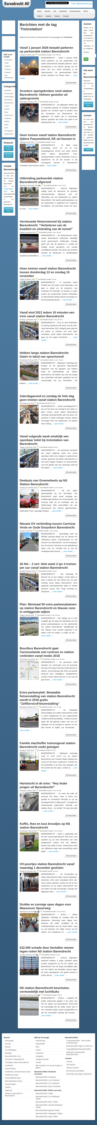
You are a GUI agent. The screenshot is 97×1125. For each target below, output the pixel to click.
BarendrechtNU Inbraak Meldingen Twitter (49, 1106)
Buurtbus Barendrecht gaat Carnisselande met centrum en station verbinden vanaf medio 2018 (47, 652)
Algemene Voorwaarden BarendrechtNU (75, 1053)
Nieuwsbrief (8, 60)
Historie (6, 109)
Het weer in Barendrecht (14, 1059)
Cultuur (6, 106)
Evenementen (75, 11)
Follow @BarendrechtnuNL (81, 4)
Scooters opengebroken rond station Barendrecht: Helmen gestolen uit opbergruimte (46, 94)
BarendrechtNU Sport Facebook (48, 1086)
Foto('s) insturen (72, 1068)
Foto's (85, 11)
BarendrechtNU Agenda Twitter (48, 1110)
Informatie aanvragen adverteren (79, 1074)
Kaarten (48, 16)
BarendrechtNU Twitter (44, 1093)
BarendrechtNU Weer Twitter (47, 1102)
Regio (6, 124)
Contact (66, 16)
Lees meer (71, 82)
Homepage (9, 1041)
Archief (88, 149)
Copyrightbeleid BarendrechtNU (78, 1049)
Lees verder (64, 122)
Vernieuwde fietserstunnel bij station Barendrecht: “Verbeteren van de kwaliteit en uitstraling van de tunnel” (46, 225)
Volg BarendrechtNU (8, 77)
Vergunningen (10, 1084)
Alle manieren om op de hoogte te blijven (49, 1066)
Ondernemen (8, 115)
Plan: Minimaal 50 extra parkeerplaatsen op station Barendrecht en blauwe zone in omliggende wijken (48, 608)
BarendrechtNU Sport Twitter (47, 1117)
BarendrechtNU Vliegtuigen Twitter (49, 1113)
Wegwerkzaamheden (8, 134)
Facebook (7, 69)
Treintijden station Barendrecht (17, 1062)
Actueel (47, 11)
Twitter (6, 63)
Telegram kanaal (42, 1059)
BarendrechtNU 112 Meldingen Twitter (48, 1098)
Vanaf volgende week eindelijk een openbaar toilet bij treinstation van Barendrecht (44, 440)
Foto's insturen (8, 148)
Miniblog (8, 1053)
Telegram (7, 66)
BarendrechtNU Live (13, 1056)
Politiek (6, 121)
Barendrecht (8, 100)
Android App (40, 1041)
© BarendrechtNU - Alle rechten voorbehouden (78, 1042)
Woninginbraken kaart (13, 1081)
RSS (37, 1047)
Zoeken (57, 16)
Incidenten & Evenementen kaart (17, 1072)
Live (54, 11)
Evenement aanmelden (75, 1071)
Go (86, 59)
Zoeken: (87, 52)
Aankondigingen (8, 97)
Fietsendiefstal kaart (13, 1078)
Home (39, 11)
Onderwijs (7, 118)
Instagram (7, 72)
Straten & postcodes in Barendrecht (14, 1094)
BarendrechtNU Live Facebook (47, 1080)
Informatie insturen (8, 155)
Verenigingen (8, 131)
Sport (6, 128)
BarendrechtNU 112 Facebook (47, 1083)
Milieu (6, 112)
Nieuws (8, 1047)
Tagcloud (8, 1090)
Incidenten (63, 11)
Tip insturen (70, 1065)
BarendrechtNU (8, 103)
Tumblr (38, 1062)
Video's (40, 16)
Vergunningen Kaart (9, 210)
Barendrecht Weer (89, 104)
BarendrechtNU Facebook (46, 1077)
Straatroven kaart (11, 1075)
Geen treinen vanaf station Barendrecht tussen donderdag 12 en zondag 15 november (48, 272)
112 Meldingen (10, 1050)
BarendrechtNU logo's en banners (79, 1046)
